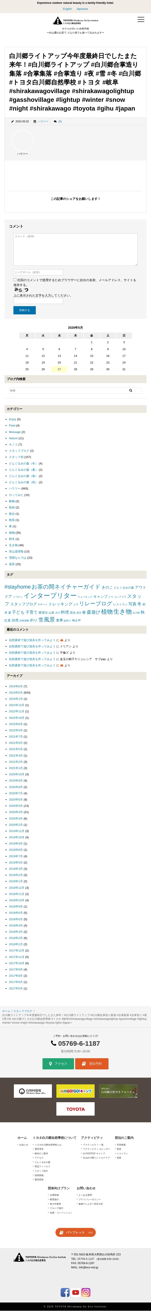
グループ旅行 (56, 1210)
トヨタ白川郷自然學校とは (48, 1147)
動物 (12, 503)
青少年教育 (55, 1206)
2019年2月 (16, 877)
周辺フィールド (42, 1169)
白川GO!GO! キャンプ (94, 1155)
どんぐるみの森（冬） (23, 465)
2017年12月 (16, 953)
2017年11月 (16, 959)
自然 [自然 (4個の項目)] (15, 622)
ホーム (6, 1013)
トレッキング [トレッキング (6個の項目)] (60, 606)
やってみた (16, 497)
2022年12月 (16, 707)
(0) (60, 123)
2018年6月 (16, 915)
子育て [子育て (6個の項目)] (32, 614)
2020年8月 (16, 789)
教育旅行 (54, 1201)
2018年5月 (16, 921)
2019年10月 (16, 839)
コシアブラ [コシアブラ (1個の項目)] (120, 599)
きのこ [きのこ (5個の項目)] (107, 590)
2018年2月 (16, 940)
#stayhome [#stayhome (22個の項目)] (17, 589)
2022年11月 (16, 713)
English (67, 8)
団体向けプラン (59, 1190)
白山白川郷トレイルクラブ (96, 1160)
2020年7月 (16, 795)
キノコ (13, 446)
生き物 (13, 547)
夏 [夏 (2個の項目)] (9, 615)
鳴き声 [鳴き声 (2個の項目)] (76, 622)
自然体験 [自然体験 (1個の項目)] (24, 622)
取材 (12, 509)
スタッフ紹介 (41, 1173)
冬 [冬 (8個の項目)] (139, 606)
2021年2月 (16, 764)
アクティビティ (92, 1140)
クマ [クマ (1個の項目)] (110, 599)
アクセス (58, 1066)
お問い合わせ (86, 1190)
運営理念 (39, 1151)
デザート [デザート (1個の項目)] (42, 606)
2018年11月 (16, 896)
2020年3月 (16, 820)
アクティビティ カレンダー (97, 1151)
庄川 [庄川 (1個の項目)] (57, 615)
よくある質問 (85, 1197)
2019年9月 (16, 846)
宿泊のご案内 (124, 1140)
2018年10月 (16, 902)
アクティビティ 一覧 (93, 1147)
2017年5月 (16, 990)
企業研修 (54, 1197)
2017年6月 (16, 984)
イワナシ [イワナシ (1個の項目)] (18, 599)
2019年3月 (16, 871)
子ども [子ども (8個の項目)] (18, 614)
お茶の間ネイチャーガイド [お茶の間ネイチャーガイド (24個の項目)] (66, 589)
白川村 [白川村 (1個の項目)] (136, 615)
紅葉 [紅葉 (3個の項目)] (7, 622)
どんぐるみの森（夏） (23, 472)
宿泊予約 (92, 1066)
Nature (13, 440)
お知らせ (23, 1147)
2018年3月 (16, 934)
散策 (12, 522)
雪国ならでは (17, 560)
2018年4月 (16, 927)
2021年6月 (16, 745)
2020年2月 (16, 827)
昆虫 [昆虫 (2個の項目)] (73, 615)
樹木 (12, 541)
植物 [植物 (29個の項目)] (107, 614)
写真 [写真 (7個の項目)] (132, 606)
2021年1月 (16, 770)
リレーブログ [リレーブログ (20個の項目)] (95, 606)
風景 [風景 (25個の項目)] (49, 622)
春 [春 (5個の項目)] (84, 615)
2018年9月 (16, 908)
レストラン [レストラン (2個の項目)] (120, 606)
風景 (12, 566)
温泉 (119, 1160)
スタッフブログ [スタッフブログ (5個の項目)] (23, 606)
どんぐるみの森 (42, 1164)
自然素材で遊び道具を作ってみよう (32, 642)
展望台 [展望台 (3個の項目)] (43, 615)
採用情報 (39, 1177)
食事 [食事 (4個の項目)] (59, 622)
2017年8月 (16, 978)
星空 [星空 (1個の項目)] (79, 615)
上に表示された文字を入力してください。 (43, 297)
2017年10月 (16, 965)
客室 (119, 1151)
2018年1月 (16, 946)
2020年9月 (16, 783)
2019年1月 (16, 883)
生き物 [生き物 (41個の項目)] (122, 613)
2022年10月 (16, 720)
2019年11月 (16, 833)
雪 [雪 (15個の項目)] (40, 622)
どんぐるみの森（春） (23, 478)
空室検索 (121, 1147)
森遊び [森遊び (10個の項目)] (93, 614)
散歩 (12, 516)
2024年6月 (16, 688)
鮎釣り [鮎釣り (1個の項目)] (67, 622)
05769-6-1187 (79, 1045)
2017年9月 (16, 971)
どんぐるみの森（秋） (23, 484)
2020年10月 (16, 776)
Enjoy (12, 421)
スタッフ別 (16, 459)
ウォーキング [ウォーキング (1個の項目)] (85, 599)
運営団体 (39, 1182)
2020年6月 (16, 801)
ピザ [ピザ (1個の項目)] (75, 606)
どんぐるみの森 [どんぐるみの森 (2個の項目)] (124, 590)
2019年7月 (16, 858)
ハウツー (43, 123)
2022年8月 (16, 726)
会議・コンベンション (61, 1215)
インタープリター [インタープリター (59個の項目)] (50, 597)
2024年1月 (16, 701)
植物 (12, 535)
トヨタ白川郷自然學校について (55, 1140)
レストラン (122, 1155)
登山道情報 (16, 554)
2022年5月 (16, 732)
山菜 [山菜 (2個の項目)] (51, 615)
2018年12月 (16, 890)
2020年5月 (16, 808)
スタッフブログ (19, 453)
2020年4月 (16, 814)
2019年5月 (16, 864)
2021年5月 (16, 751)
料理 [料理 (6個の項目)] (65, 614)
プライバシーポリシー (90, 1201)
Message (15, 434)
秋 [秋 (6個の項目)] (143, 614)
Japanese (82, 8)
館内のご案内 (41, 1155)
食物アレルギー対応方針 (91, 1206)
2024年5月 (16, 694)
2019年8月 (16, 852)
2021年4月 (16, 757)
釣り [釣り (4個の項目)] (33, 622)
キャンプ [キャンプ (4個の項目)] (100, 599)
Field (12, 428)
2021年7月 (16, 738)
